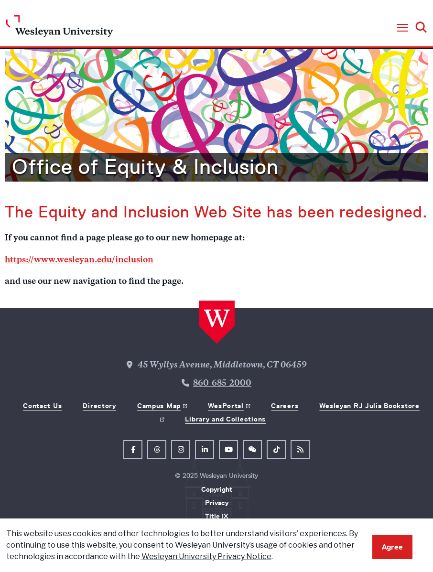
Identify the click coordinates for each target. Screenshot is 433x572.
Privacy (216, 502)
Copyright (216, 489)
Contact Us (42, 405)
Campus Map (159, 405)
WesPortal (225, 405)
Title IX (216, 516)
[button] (402, 28)
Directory (99, 405)
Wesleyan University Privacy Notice (206, 556)
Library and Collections (225, 419)
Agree (392, 546)
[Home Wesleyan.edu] (59, 28)
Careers (284, 405)
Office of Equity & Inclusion (145, 167)
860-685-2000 (222, 384)
